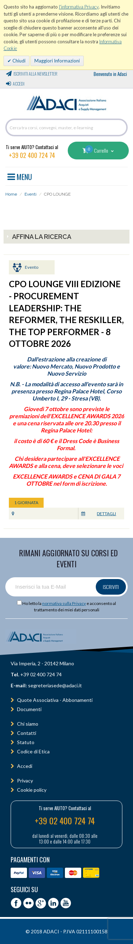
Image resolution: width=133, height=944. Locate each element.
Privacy (25, 780)
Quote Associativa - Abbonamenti (55, 700)
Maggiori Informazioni (57, 61)
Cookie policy (31, 790)
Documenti (29, 709)
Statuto (25, 742)
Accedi (18, 84)
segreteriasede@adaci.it (55, 685)
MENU (19, 175)
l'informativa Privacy (79, 7)
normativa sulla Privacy (64, 603)
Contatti (26, 733)
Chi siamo (27, 724)
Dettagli (106, 513)
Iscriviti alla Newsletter (35, 74)
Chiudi (18, 61)
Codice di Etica (33, 751)
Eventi (30, 194)
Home (11, 194)
